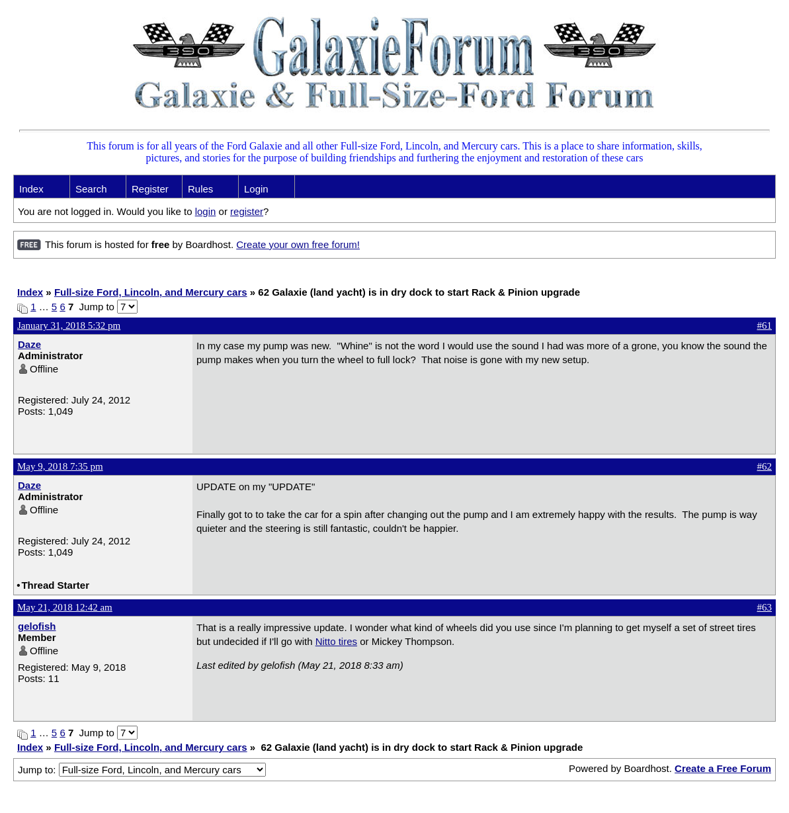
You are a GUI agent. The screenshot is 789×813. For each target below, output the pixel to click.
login (205, 211)
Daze (29, 344)
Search (91, 188)
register (246, 211)
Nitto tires (336, 641)
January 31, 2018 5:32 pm (68, 325)
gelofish (37, 626)
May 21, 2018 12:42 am (64, 607)
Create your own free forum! (298, 244)
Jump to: (142, 770)
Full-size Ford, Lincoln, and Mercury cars (150, 292)
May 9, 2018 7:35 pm (60, 466)
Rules (200, 188)
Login (256, 188)
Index (31, 188)
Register (150, 188)
